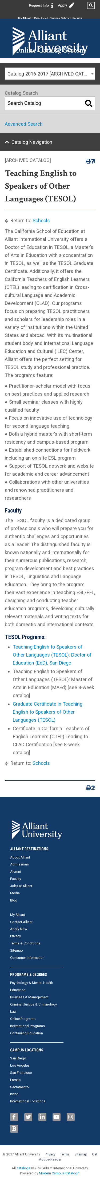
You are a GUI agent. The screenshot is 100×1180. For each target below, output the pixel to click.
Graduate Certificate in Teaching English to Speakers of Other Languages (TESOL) (47, 712)
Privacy (15, 936)
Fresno (15, 1080)
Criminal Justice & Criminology (33, 1004)
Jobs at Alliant (21, 886)
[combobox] (50, 73)
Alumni (15, 871)
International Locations (27, 1101)
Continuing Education (26, 1033)
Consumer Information (27, 958)
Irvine (14, 1094)
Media (15, 893)
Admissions (19, 864)
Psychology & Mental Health (31, 983)
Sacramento (19, 1087)
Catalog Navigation (31, 142)
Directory (40, 18)
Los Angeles (20, 1065)
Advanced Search (24, 124)
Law (13, 1012)
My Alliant (24, 18)
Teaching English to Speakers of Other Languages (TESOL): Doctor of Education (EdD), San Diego (52, 655)
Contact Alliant (21, 922)
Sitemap (16, 950)
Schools (41, 220)
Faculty (77, 18)
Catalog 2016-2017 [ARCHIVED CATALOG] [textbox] (51, 74)
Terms (65, 1154)
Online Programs (22, 1019)
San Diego (18, 1058)
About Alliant (20, 857)
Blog (13, 900)
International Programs (27, 1026)
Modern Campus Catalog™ (59, 1173)
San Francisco (21, 1073)
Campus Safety (59, 18)
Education (18, 990)
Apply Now (18, 929)
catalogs (23, 1168)
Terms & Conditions (25, 943)
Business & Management (29, 997)
